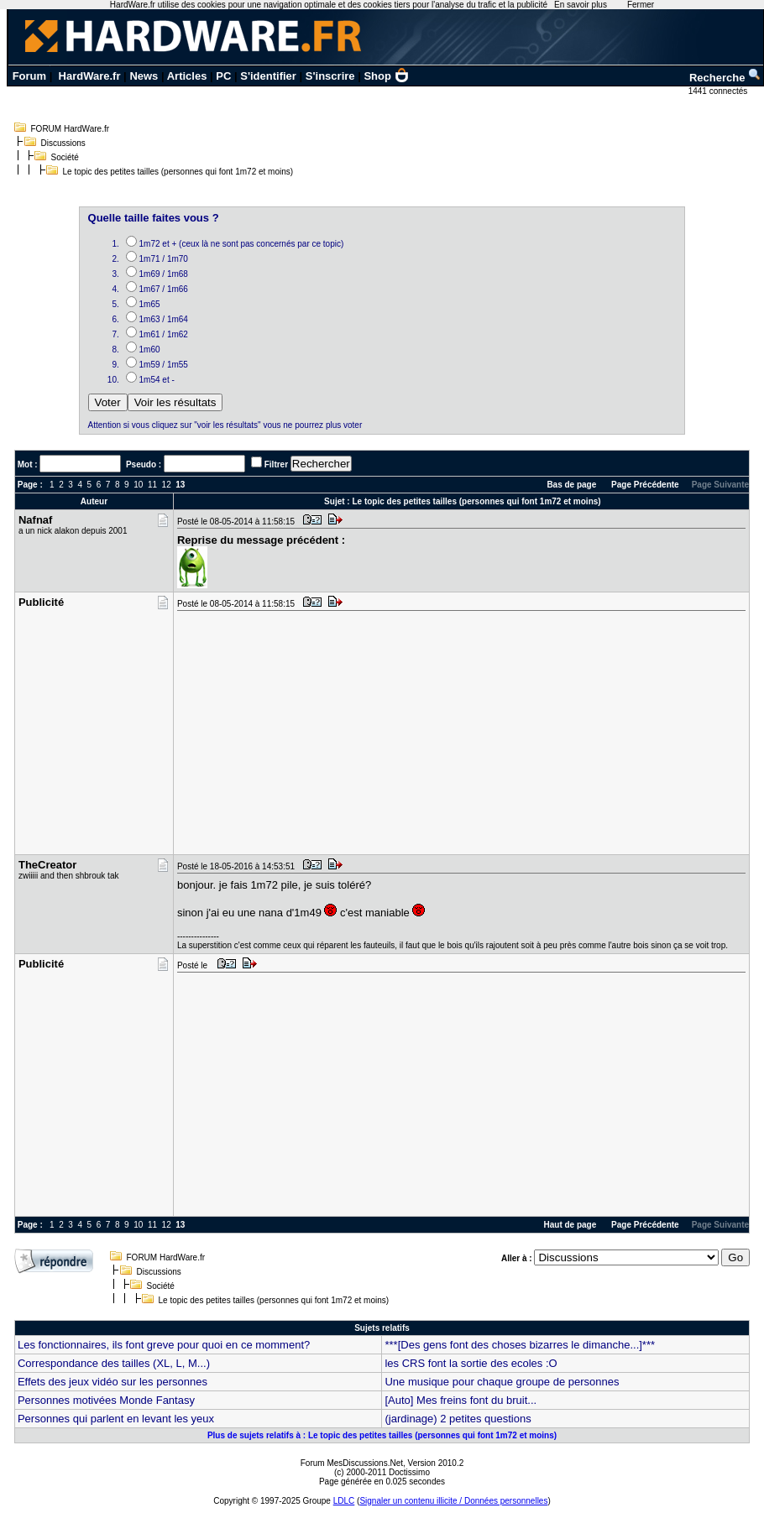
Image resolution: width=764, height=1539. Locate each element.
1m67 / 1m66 (163, 289)
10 (138, 484)
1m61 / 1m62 (163, 334)
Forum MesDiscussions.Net (352, 1463)
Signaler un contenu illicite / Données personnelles (453, 1500)
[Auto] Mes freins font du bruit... (460, 1400)
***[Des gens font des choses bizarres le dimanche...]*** (520, 1344)
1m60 (149, 349)
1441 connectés (719, 91)
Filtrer (276, 464)
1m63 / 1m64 (163, 319)
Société (65, 157)
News (143, 76)
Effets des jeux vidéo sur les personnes (112, 1381)
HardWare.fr (90, 76)
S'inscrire (330, 76)
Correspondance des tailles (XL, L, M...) (114, 1363)
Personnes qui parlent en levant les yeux (116, 1418)
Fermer (640, 4)
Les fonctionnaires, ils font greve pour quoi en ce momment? (164, 1344)
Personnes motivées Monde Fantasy (106, 1400)
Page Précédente (645, 484)
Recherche (725, 77)
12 (166, 484)
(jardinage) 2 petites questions (458, 1418)
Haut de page (570, 1224)
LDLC (344, 1500)
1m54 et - (157, 379)
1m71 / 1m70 (163, 258)
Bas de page (571, 484)
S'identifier (268, 76)
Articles (187, 76)
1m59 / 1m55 (163, 364)
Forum (29, 76)
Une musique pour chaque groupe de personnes (502, 1381)
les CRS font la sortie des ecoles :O (471, 1363)
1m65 (149, 304)
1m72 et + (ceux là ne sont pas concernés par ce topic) (241, 243)
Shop (386, 76)
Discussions (63, 143)
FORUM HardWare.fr (70, 128)
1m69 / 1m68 (163, 274)
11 (152, 484)
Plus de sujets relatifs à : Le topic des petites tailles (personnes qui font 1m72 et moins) (382, 1435)
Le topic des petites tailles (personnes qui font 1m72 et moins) (178, 171)
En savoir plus (580, 4)
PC (223, 76)
